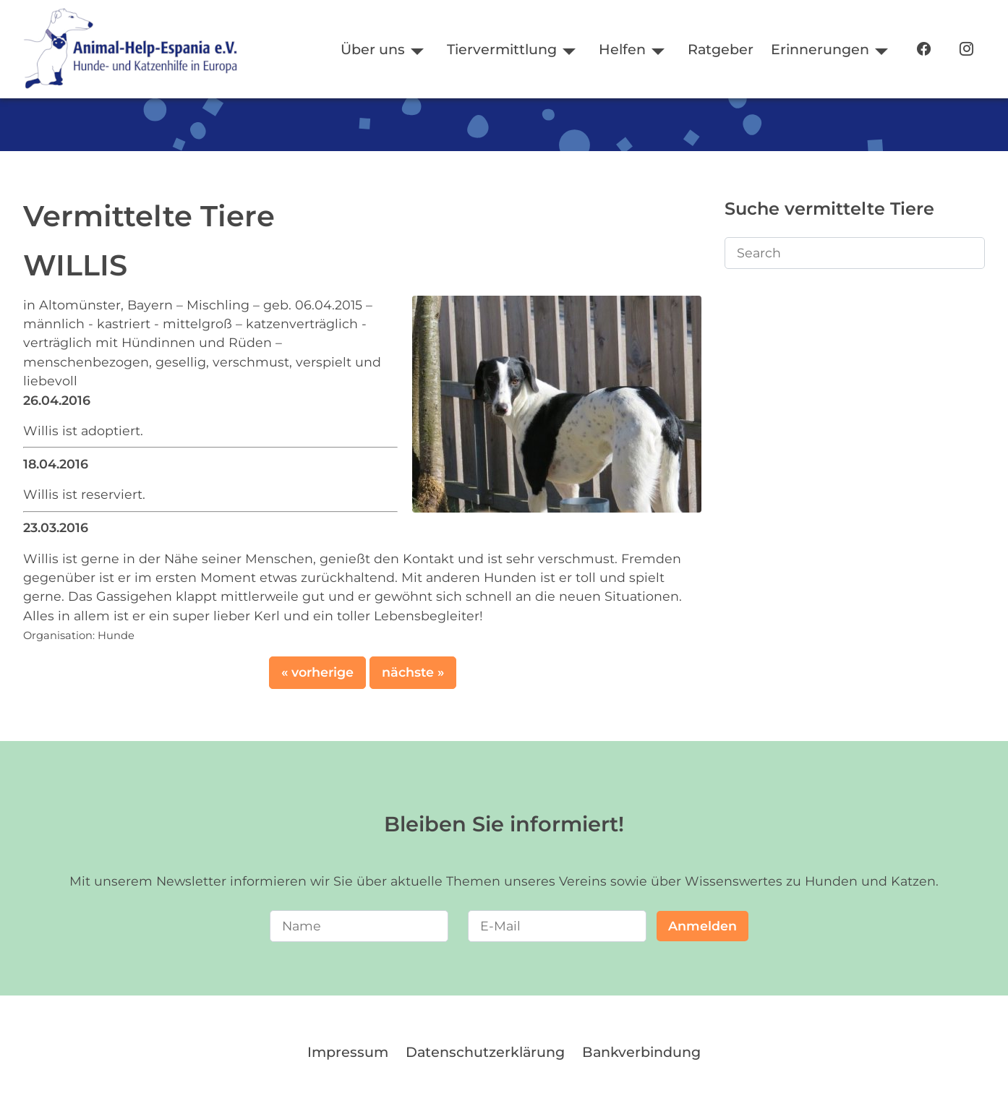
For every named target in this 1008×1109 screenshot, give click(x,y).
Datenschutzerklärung (485, 1052)
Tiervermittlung (502, 49)
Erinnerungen (820, 49)
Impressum (347, 1052)
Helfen (622, 49)
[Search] (855, 253)
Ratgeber (720, 49)
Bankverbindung (641, 1052)
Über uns (373, 49)
